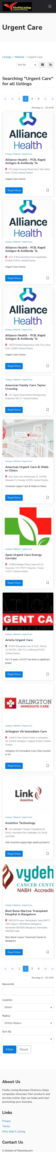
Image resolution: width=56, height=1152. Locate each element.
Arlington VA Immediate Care (26, 731)
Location (7, 1000)
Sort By (6, 1031)
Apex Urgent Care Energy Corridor (23, 556)
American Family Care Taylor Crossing (25, 387)
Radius (6, 1015)
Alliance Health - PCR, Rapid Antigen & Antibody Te (25, 161)
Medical (19, 57)
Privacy (6, 1121)
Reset (24, 1049)
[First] (5, 99)
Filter (9, 1049)
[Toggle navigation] (49, 6)
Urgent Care (27, 154)
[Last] (52, 99)
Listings (6, 57)
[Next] (45, 99)
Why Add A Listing (13, 1131)
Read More (14, 190)
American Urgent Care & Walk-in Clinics (27, 468)
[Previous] (12, 99)
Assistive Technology (20, 823)
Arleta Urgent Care (19, 640)
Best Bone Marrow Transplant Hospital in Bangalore (26, 912)
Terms (6, 1126)
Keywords (8, 984)
